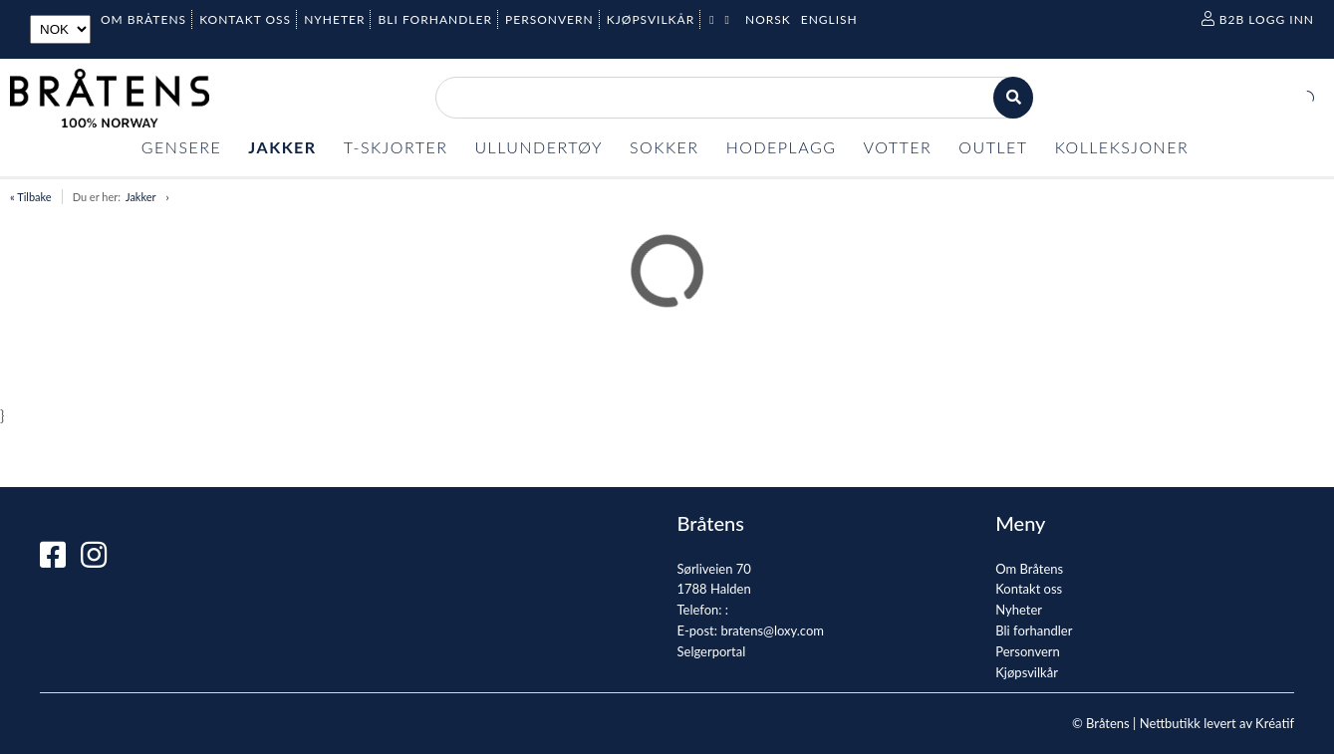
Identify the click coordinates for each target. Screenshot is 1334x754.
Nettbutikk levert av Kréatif (1217, 723)
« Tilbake (31, 196)
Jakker (141, 196)
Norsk (768, 19)
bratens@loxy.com (772, 630)
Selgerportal (711, 651)
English (829, 19)
